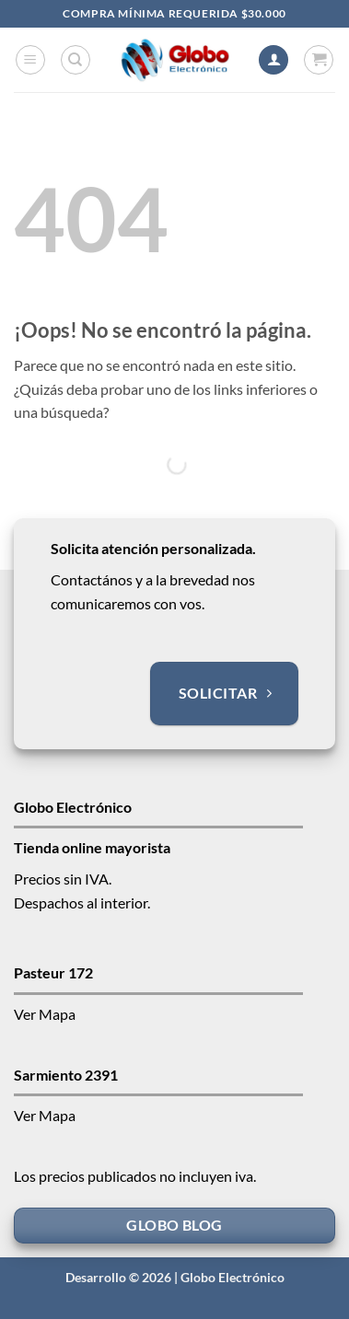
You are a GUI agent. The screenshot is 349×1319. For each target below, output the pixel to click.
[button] (30, 60)
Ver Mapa (45, 1014)
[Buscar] (75, 60)
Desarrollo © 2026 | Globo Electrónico (175, 1277)
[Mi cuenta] (273, 60)
